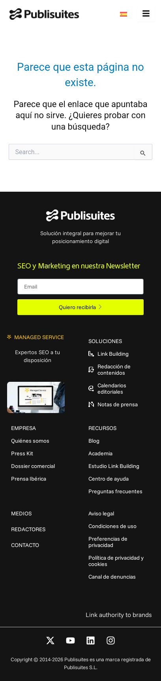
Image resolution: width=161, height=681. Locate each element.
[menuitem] (125, 14)
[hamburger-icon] (146, 14)
